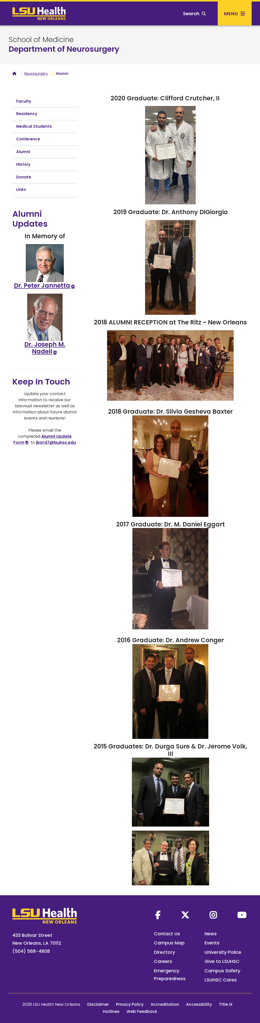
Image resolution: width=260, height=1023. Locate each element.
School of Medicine (41, 39)
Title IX (226, 1004)
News (211, 933)
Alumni (23, 151)
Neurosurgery (36, 73)
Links (21, 189)
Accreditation (165, 1004)
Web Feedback (142, 1011)
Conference (28, 139)
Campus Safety (222, 970)
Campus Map (169, 943)
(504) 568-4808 (31, 951)
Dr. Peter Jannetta (42, 285)
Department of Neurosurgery (64, 49)
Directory (164, 952)
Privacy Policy (130, 1004)
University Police (223, 952)
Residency (26, 113)
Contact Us (167, 933)
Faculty (23, 101)
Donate (23, 177)
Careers (163, 961)
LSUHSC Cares (221, 980)
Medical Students (34, 126)
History (23, 164)
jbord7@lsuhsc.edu (56, 442)
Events (212, 943)
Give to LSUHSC (222, 961)
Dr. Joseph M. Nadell (44, 348)
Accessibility (199, 1004)
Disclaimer (98, 1004)
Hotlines (111, 1011)
